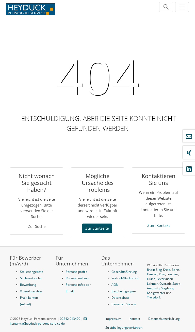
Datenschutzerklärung (164, 319)
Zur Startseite (97, 228)
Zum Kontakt (158, 225)
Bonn (175, 269)
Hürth (151, 279)
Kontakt (134, 319)
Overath (165, 283)
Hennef (152, 274)
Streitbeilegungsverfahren (123, 327)
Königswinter (156, 293)
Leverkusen (165, 279)
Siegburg (167, 288)
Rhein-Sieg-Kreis (158, 269)
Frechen (172, 274)
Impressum (113, 319)
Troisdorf (153, 297)
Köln (162, 274)
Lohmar (152, 283)
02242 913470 (70, 319)
